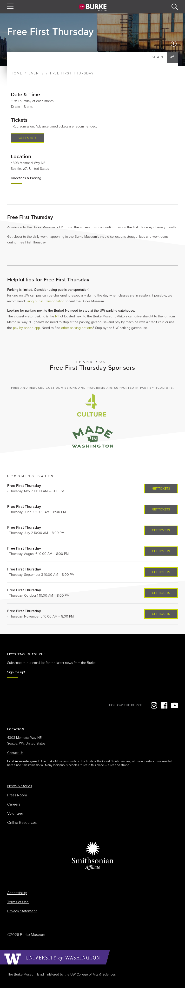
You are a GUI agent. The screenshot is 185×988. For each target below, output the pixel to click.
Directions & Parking (26, 178)
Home (16, 73)
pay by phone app (26, 328)
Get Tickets (161, 489)
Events (36, 73)
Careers (13, 804)
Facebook (163, 705)
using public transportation (45, 301)
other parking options (76, 328)
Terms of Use (18, 902)
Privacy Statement (22, 911)
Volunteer (15, 813)
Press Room (17, 795)
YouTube (174, 705)
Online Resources (22, 822)
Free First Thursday (24, 485)
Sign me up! (16, 672)
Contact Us (15, 753)
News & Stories (19, 786)
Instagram (153, 705)
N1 (57, 316)
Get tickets (28, 138)
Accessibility (17, 893)
